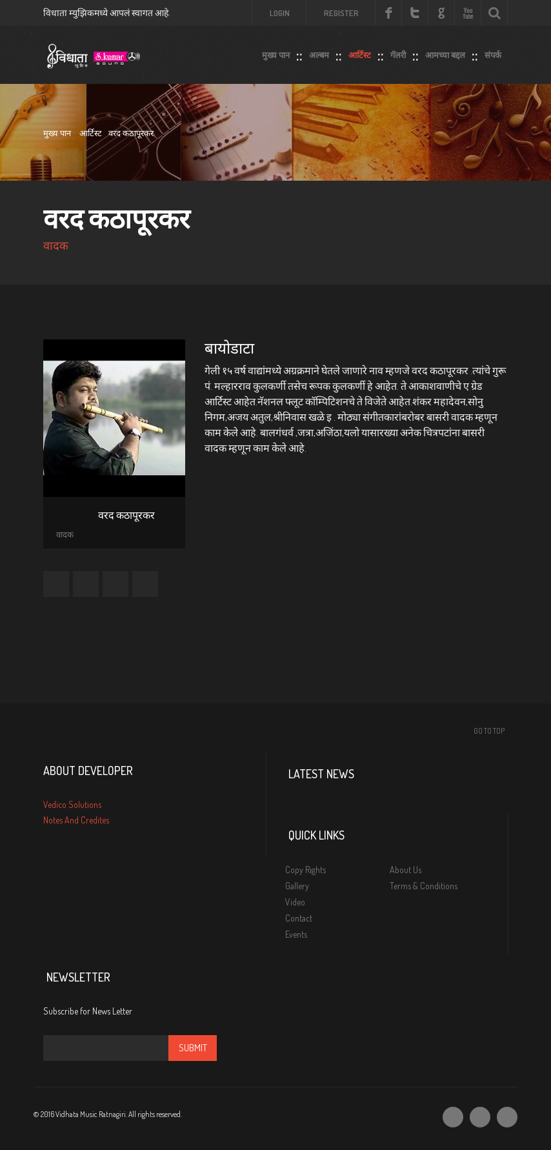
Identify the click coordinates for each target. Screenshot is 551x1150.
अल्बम (319, 52)
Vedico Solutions (72, 804)
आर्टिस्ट (359, 52)
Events (296, 934)
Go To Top (489, 731)
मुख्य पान (276, 52)
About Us (405, 869)
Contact (298, 918)
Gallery (297, 885)
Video (295, 901)
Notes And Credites (76, 819)
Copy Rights (305, 869)
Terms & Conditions (423, 885)
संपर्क (493, 52)
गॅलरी (398, 52)
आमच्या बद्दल (445, 52)
